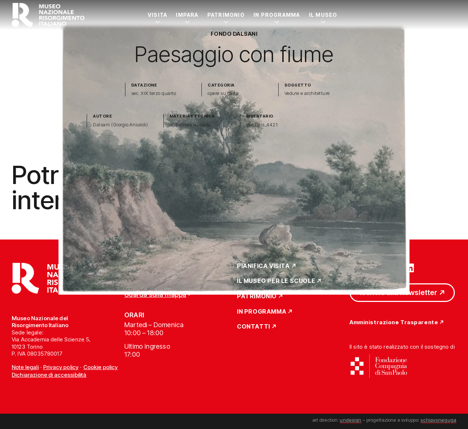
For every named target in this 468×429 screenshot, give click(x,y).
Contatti (253, 326)
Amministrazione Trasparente (394, 322)
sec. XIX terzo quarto (153, 93)
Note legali (25, 367)
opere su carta (223, 93)
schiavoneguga (438, 420)
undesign (350, 420)
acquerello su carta (190, 124)
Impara (187, 15)
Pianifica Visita (263, 266)
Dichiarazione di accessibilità (49, 374)
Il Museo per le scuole (276, 281)
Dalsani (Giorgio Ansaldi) (120, 124)
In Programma (276, 15)
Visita (157, 15)
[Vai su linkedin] (409, 267)
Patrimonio (226, 15)
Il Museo (323, 15)
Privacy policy (61, 367)
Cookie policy (100, 367)
